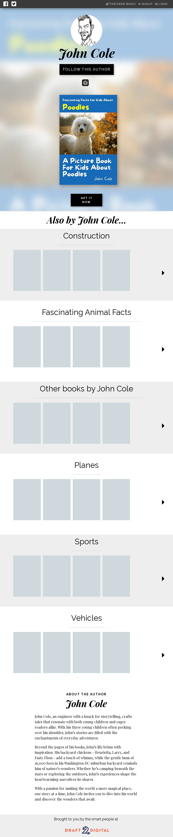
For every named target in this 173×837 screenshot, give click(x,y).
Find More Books (121, 4)
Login (161, 4)
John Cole (87, 53)
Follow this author (86, 69)
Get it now (86, 200)
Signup (145, 4)
